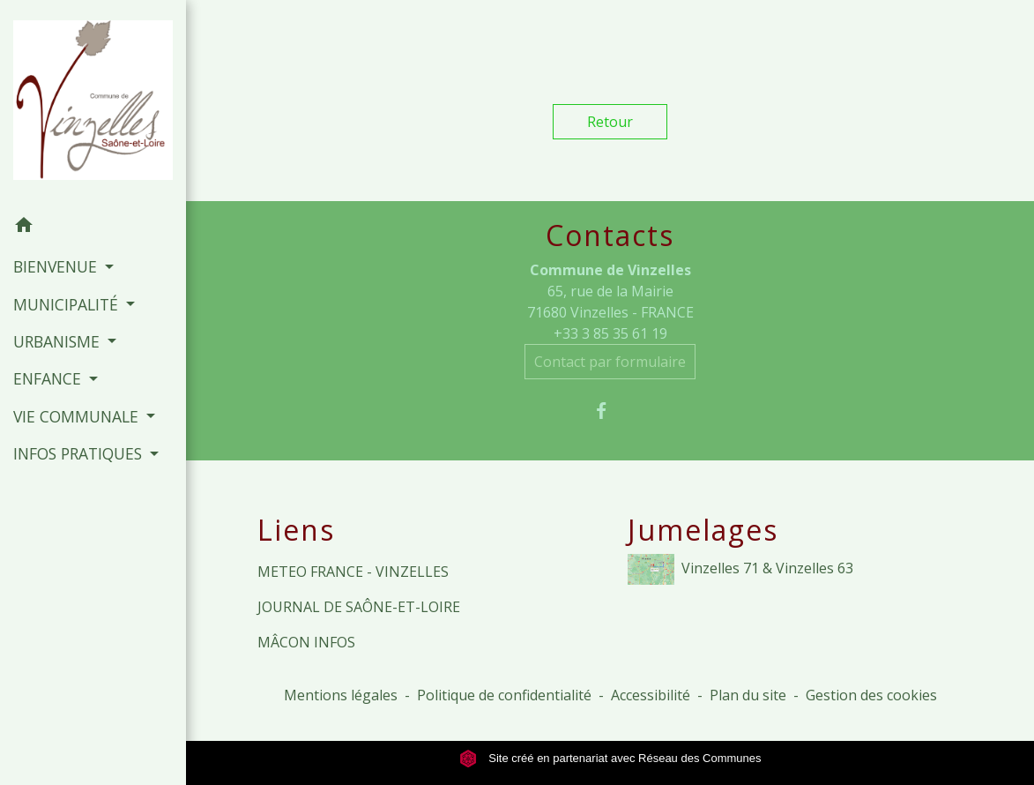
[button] (93, 227)
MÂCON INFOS (306, 642)
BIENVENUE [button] (57, 266)
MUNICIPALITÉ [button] (68, 304)
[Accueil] (93, 103)
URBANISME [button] (58, 341)
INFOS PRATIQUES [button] (79, 453)
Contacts (610, 235)
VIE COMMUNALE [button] (78, 416)
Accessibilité (650, 695)
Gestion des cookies (871, 695)
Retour (610, 121)
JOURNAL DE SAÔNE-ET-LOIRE (358, 607)
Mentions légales (341, 695)
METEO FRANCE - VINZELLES (353, 571)
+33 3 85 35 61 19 (610, 333)
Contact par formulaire (610, 361)
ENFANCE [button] (49, 378)
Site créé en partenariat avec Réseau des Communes (610, 758)
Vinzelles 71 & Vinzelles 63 (740, 569)
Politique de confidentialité (504, 695)
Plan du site (748, 695)
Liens (296, 530)
